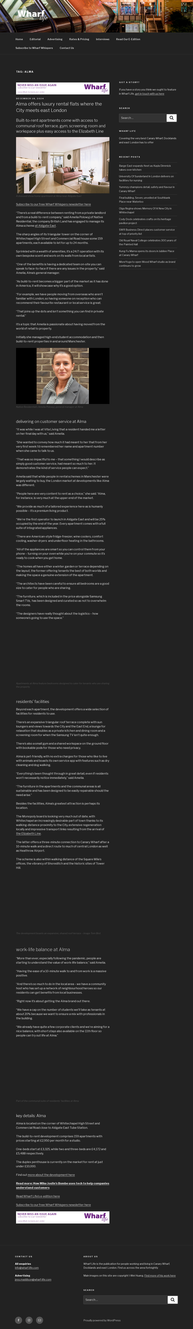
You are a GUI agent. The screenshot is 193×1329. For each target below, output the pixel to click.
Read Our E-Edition (128, 39)
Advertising (55, 39)
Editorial (35, 39)
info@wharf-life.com (27, 1267)
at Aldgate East (45, 225)
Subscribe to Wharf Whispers (34, 47)
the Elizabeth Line (28, 833)
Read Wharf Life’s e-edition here (38, 1196)
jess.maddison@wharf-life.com (33, 1279)
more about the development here (51, 1175)
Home (19, 39)
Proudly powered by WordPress (102, 1320)
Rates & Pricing (79, 39)
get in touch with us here (149, 93)
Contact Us (67, 47)
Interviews (102, 39)
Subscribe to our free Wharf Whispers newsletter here (53, 204)
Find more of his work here (160, 1275)
